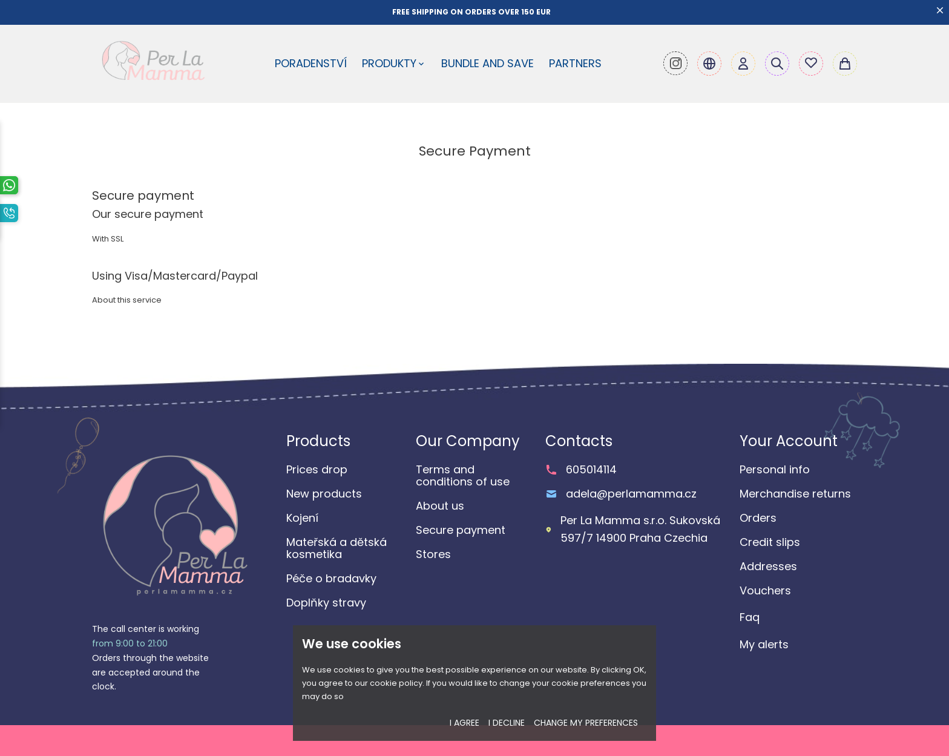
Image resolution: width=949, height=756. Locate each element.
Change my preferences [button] (586, 723)
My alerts (764, 645)
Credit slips (770, 542)
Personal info (775, 470)
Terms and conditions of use (463, 476)
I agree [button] (464, 723)
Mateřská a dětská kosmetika (336, 548)
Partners (575, 63)
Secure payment (460, 530)
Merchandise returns (795, 494)
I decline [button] (506, 723)
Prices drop (316, 470)
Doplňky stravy (326, 603)
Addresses (768, 566)
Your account (789, 441)
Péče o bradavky (331, 579)
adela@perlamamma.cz (631, 494)
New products (324, 494)
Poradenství (311, 63)
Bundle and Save (487, 63)
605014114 (591, 470)
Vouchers (765, 591)
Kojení (302, 518)
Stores (433, 554)
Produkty (394, 63)
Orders (758, 518)
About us (440, 506)
